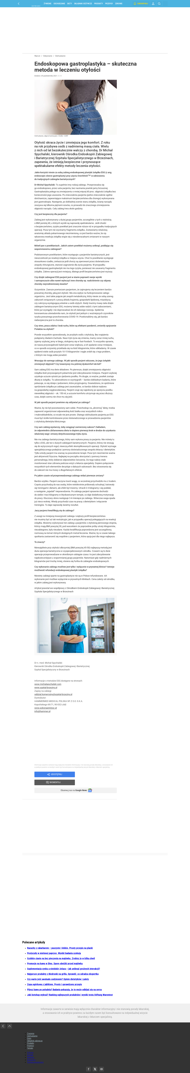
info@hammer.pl (42, 711)
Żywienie (47, 3)
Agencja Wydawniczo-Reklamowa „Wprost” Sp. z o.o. (101, 1067)
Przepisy (109, 3)
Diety (69, 3)
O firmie (30, 1045)
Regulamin (31, 1053)
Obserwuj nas (72, 783)
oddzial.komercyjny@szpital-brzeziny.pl (53, 694)
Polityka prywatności (35, 1055)
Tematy (30, 1041)
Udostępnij (56, 774)
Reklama (30, 1050)
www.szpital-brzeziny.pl (45, 687)
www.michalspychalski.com (47, 684)
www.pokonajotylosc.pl (45, 708)
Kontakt (30, 1048)
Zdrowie (118, 3)
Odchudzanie (59, 3)
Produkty (98, 3)
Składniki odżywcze (83, 3)
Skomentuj (99, 774)
